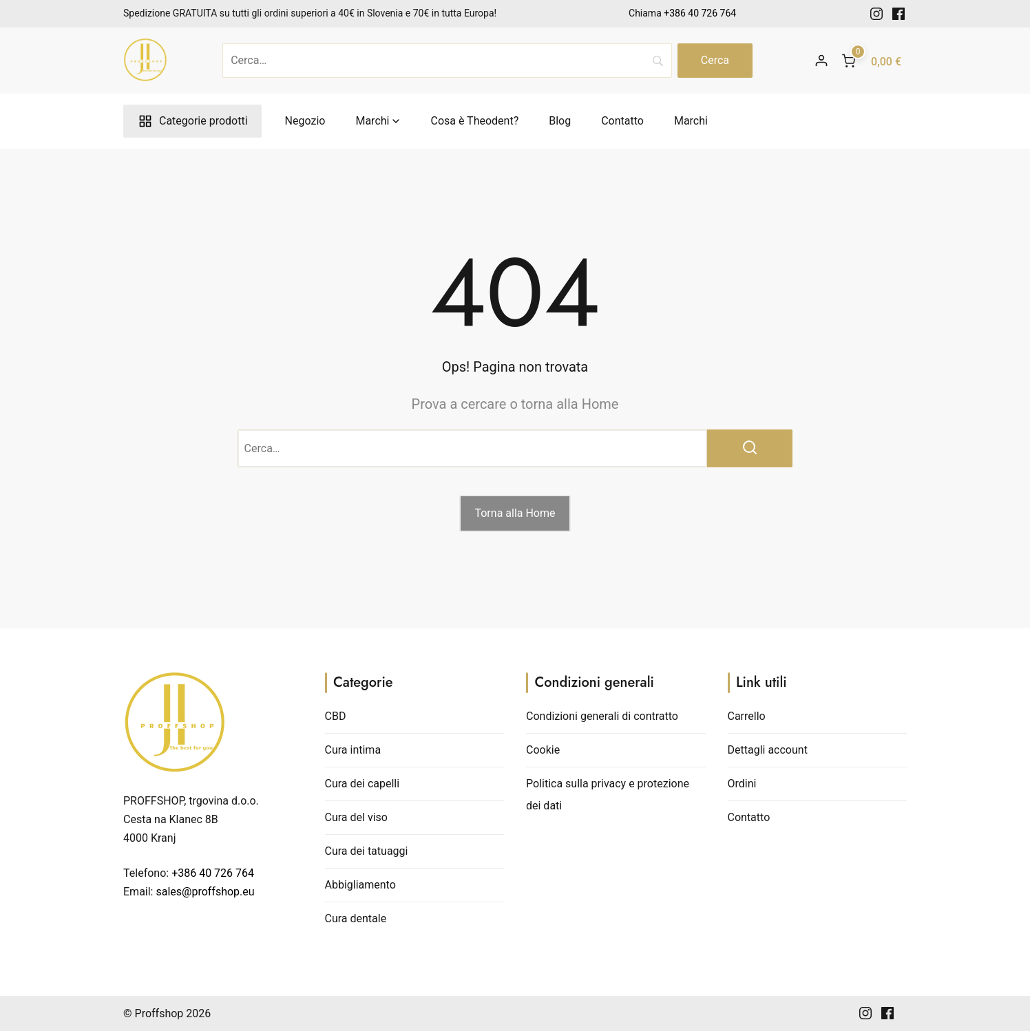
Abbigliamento (360, 884)
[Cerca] (447, 60)
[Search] (715, 60)
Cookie (543, 749)
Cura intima (353, 749)
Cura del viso (356, 817)
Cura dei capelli (362, 783)
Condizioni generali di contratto (602, 716)
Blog (560, 120)
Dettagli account (768, 749)
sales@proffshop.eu (205, 891)
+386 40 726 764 (700, 13)
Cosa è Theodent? (474, 120)
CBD (335, 716)
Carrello (747, 716)
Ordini (742, 783)
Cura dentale (356, 918)
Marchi (372, 120)
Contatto (622, 120)
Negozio (305, 120)
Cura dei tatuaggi (366, 851)
